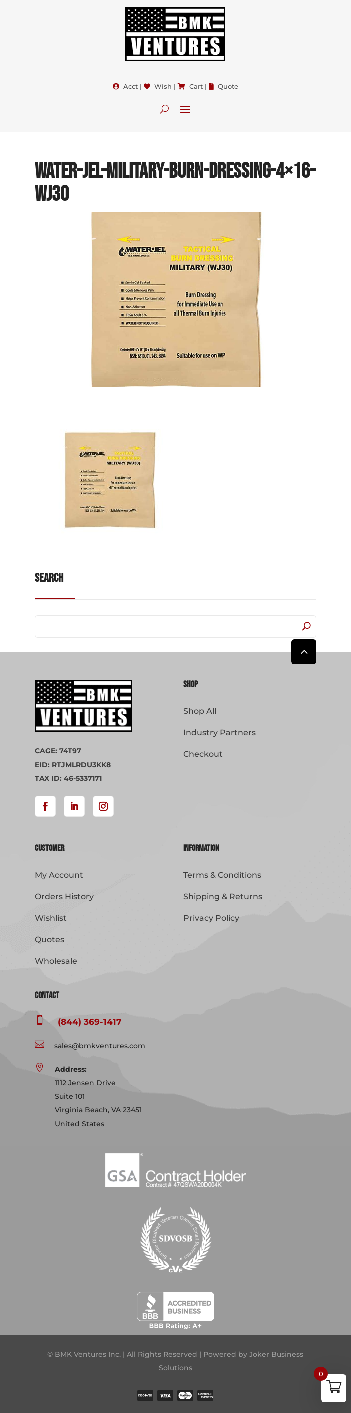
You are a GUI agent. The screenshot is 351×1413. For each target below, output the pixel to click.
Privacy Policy (211, 918)
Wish (163, 86)
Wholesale (56, 961)
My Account (59, 875)
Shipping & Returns (222, 896)
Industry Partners (219, 732)
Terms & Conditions (222, 875)
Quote (228, 86)
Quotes (49, 939)
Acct (130, 86)
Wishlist (51, 918)
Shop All (199, 711)
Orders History (64, 896)
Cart (196, 86)
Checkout (203, 754)
